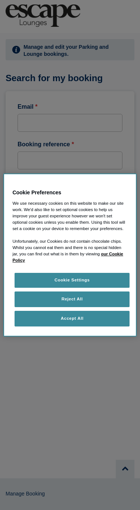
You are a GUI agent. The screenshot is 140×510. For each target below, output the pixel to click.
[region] (69, 255)
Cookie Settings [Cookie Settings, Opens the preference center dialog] (72, 280)
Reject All (72, 299)
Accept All (72, 318)
